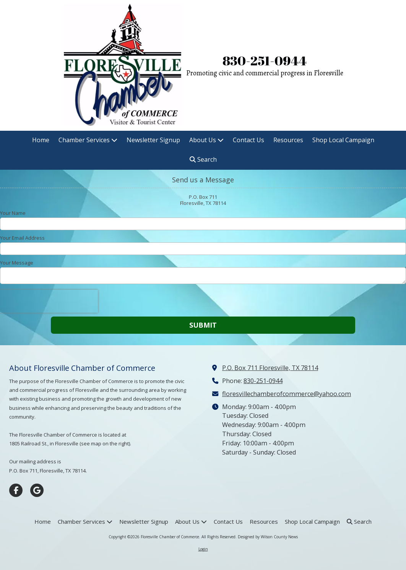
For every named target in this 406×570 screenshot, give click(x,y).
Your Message (16, 263)
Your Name (13, 213)
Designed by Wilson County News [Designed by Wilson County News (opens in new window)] (268, 536)
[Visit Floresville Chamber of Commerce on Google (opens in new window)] (37, 490)
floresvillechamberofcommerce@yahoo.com (286, 394)
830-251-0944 (264, 60)
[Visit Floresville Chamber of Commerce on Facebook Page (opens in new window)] (16, 490)
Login (203, 549)
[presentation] (49, 301)
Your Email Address (22, 238)
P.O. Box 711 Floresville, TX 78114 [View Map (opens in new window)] (270, 368)
